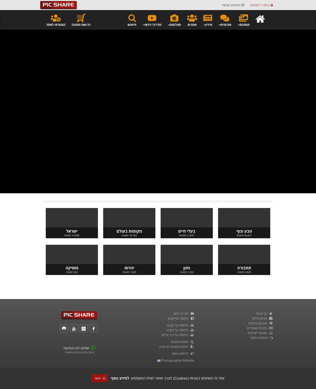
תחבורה (244, 268)
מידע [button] (207, 20)
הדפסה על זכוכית (180, 330)
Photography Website (175, 360)
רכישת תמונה (81, 20)
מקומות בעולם (129, 231)
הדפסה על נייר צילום (177, 335)
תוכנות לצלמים (260, 333)
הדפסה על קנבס (180, 325)
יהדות (129, 268)
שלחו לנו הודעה (76, 348)
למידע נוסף (120, 378)
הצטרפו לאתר (55, 20)
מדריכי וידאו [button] (151, 20)
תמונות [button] (243, 20)
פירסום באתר (183, 353)
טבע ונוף (244, 231)
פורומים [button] (224, 20)
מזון (186, 268)
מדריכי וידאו (184, 313)
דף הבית (264, 313)
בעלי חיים (186, 231)
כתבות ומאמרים (260, 328)
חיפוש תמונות (182, 342)
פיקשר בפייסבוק (181, 318)
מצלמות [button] (174, 20)
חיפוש (132, 20)
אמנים (192, 20)
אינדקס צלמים (261, 323)
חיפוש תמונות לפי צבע (176, 346)
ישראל (72, 231)
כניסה (262, 5)
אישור (99, 378)
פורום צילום (262, 318)
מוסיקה (71, 268)
